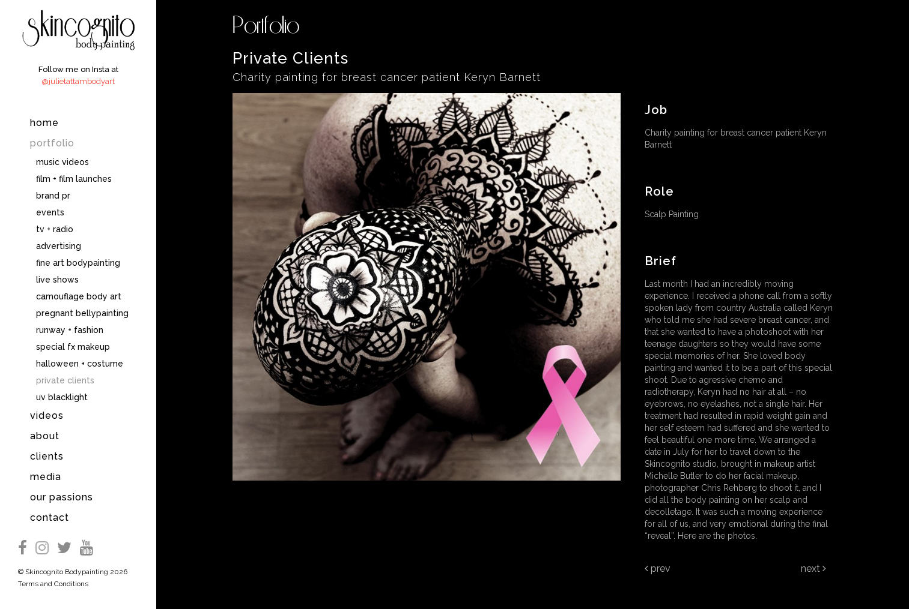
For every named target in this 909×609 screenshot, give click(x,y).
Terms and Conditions (53, 584)
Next (813, 568)
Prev (657, 568)
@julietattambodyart (78, 81)
